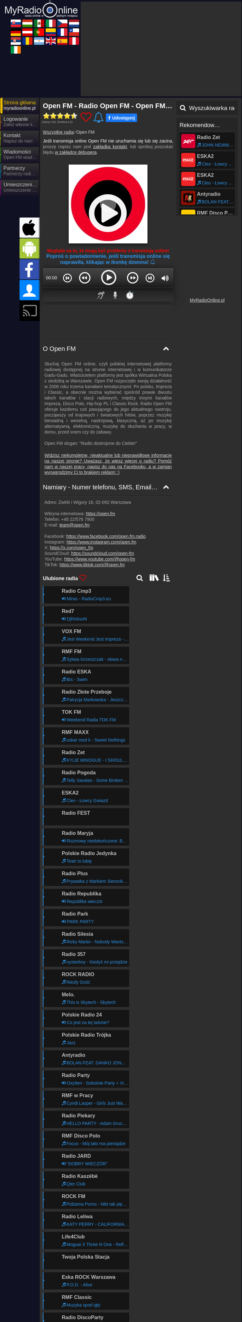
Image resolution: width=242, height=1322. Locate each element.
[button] (67, 277)
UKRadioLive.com (70, 1310)
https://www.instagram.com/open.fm (101, 542)
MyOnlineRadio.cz (71, 1319)
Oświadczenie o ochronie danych (143, 1297)
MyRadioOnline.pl (207, 300)
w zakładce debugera (75, 152)
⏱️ (130, 295)
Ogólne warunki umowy (201, 1297)
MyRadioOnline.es (127, 1319)
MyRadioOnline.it (182, 1310)
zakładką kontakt (110, 146)
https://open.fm (100, 513)
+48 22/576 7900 (78, 519)
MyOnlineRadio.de (127, 1310)
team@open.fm (74, 524)
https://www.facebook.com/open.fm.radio (106, 536)
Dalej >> (159, 1260)
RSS (230, 1297)
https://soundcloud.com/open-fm (102, 553)
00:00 (51, 277)
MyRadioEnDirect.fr (185, 1319)
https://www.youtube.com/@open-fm (99, 559)
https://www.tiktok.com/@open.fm (92, 564)
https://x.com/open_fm (71, 547)
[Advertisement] (161, 49)
